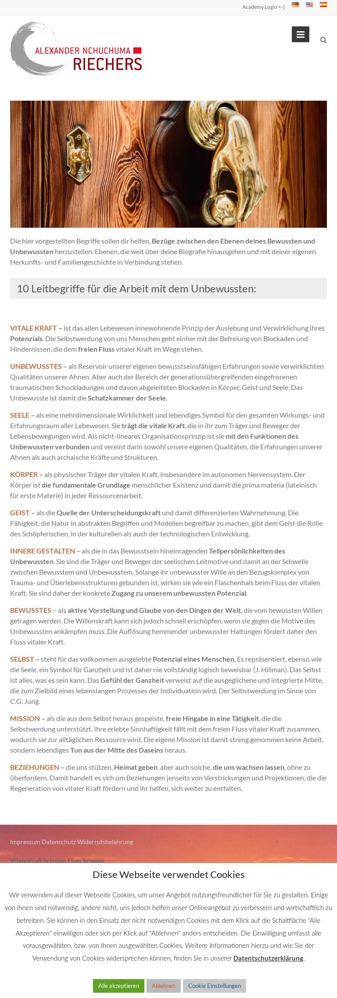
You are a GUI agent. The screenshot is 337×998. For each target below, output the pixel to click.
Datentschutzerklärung (268, 958)
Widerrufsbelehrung (105, 841)
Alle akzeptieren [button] (118, 985)
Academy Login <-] (263, 7)
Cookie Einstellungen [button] (214, 985)
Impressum (25, 841)
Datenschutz (59, 841)
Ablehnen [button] (164, 985)
